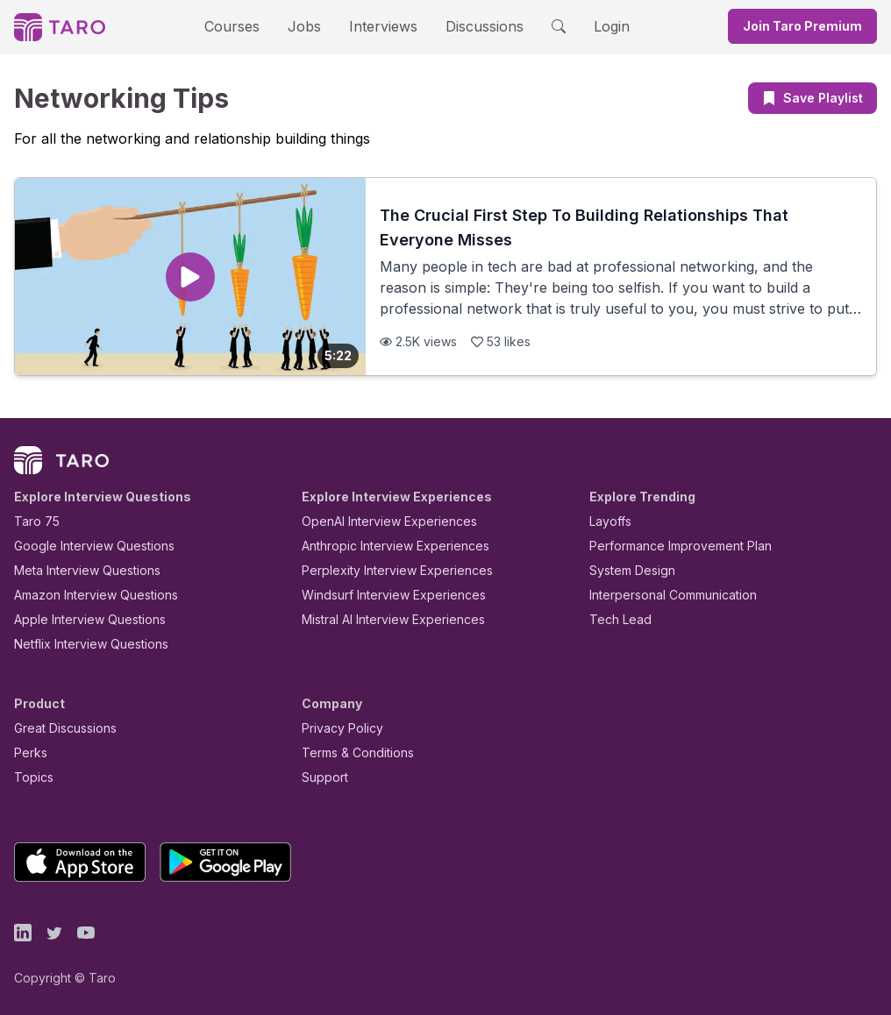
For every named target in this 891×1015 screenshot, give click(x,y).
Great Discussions (58, 728)
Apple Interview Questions (80, 619)
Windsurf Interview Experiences (381, 594)
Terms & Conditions (352, 752)
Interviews (380, 25)
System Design (626, 570)
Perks (27, 752)
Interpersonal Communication (663, 594)
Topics (30, 777)
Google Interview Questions (83, 545)
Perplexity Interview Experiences (384, 570)
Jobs (309, 25)
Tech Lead (614, 619)
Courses (247, 25)
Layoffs (608, 521)
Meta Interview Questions (77, 570)
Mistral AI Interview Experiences (384, 619)
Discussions (471, 25)
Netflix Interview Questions (82, 643)
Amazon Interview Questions (86, 594)
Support (321, 777)
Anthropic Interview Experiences (383, 545)
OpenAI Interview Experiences (378, 521)
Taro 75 (33, 521)
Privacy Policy (338, 728)
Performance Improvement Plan (667, 545)
